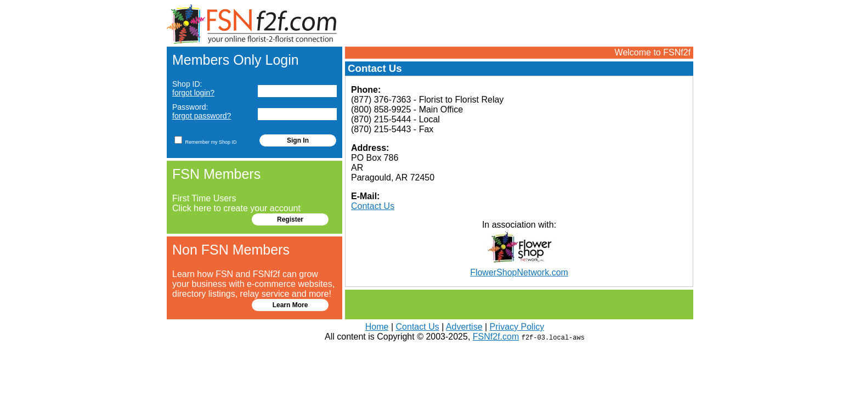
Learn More (290, 305)
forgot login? (193, 92)
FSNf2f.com (496, 336)
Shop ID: (193, 88)
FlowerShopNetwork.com (519, 272)
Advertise (464, 326)
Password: (201, 111)
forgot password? (201, 115)
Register (290, 219)
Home (377, 326)
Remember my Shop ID (205, 139)
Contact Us (372, 206)
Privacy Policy (517, 326)
